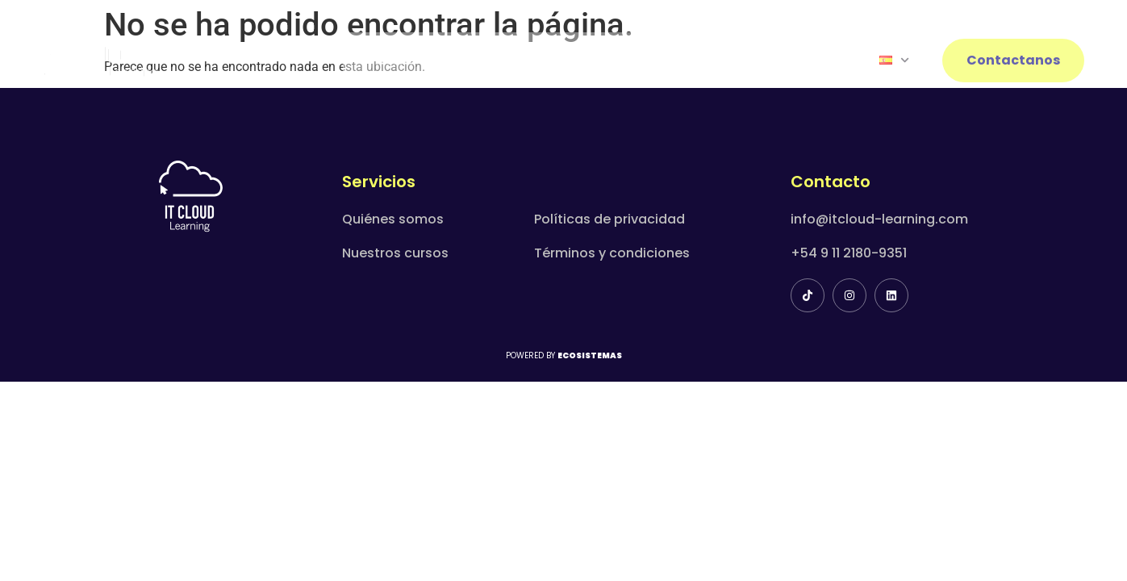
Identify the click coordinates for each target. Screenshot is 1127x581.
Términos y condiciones (612, 253)
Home (395, 60)
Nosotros (479, 60)
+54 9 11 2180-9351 (849, 253)
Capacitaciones (599, 60)
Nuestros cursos (395, 253)
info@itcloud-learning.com (879, 219)
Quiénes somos (393, 219)
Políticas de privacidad (609, 219)
